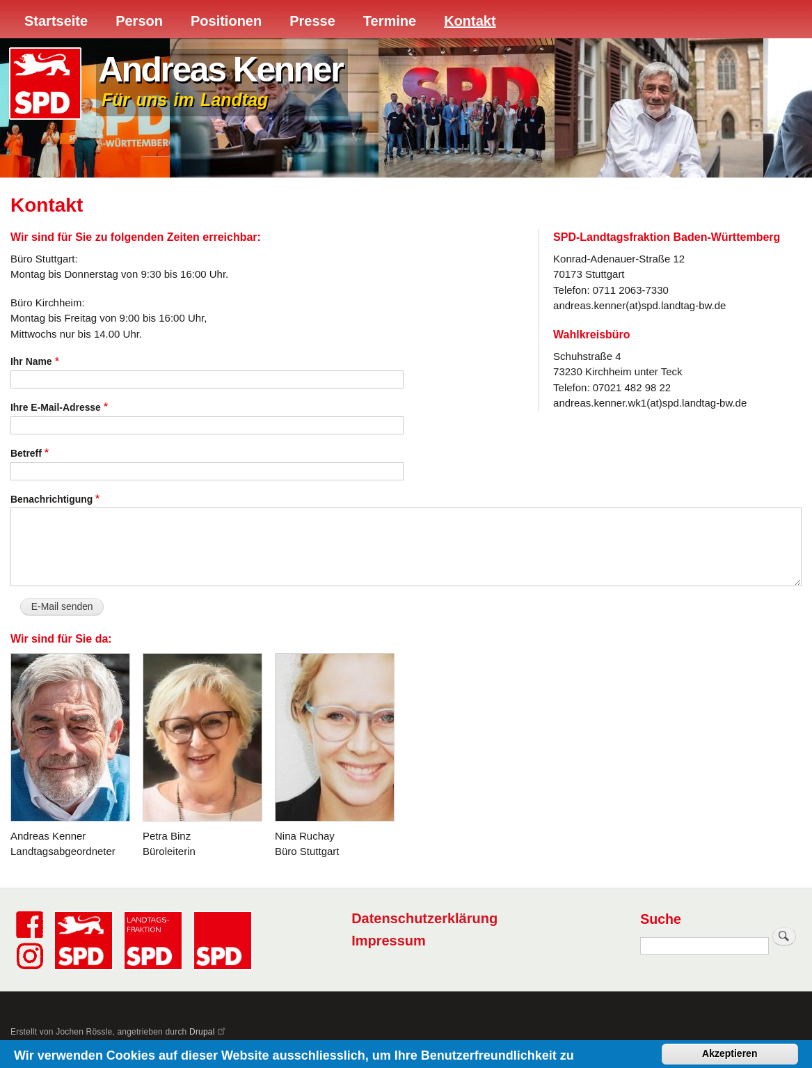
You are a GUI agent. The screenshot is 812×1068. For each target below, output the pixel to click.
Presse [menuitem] (312, 21)
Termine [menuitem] (389, 21)
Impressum (388, 940)
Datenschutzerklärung (424, 918)
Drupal (208, 1032)
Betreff (26, 453)
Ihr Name (31, 361)
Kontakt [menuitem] (469, 21)
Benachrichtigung (51, 499)
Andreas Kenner (220, 69)
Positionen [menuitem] (226, 21)
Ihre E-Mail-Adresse (55, 407)
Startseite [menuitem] (56, 21)
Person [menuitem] (139, 21)
